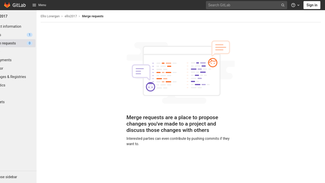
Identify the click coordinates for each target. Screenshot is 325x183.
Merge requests (112, 16)
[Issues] (28, 35)
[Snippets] (28, 102)
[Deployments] (28, 60)
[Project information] (28, 26)
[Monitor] (28, 68)
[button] (28, 177)
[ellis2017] (28, 16)
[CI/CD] (28, 52)
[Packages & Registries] (28, 77)
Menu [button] (39, 5)
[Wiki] (28, 93)
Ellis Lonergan (69, 16)
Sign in (311, 5)
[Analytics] (28, 85)
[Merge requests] (28, 43)
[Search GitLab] (247, 5)
